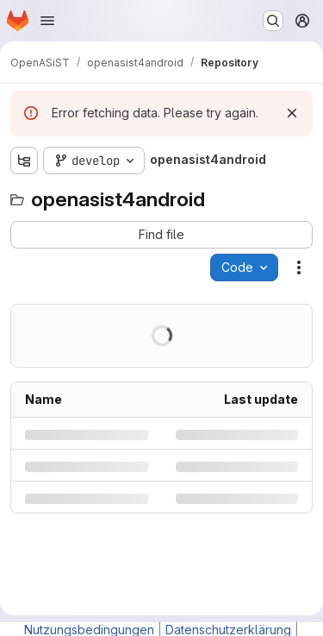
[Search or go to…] (273, 20)
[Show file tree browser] (24, 160)
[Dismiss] (292, 113)
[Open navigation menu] (47, 21)
